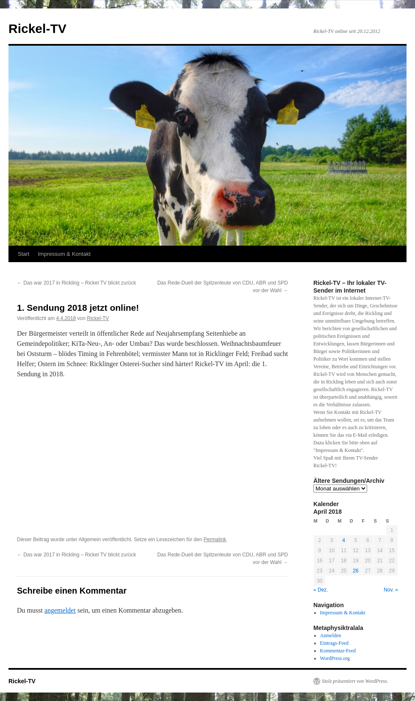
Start (23, 254)
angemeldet (60, 610)
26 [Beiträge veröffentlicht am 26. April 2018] (355, 571)
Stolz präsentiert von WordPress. (355, 681)
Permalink (215, 539)
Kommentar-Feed (338, 651)
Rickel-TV (37, 29)
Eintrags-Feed (334, 643)
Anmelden (330, 635)
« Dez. (320, 590)
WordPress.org (335, 658)
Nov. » (391, 590)
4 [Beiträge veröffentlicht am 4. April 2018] (343, 540)
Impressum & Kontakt (64, 254)
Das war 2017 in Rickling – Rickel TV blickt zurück (76, 283)
